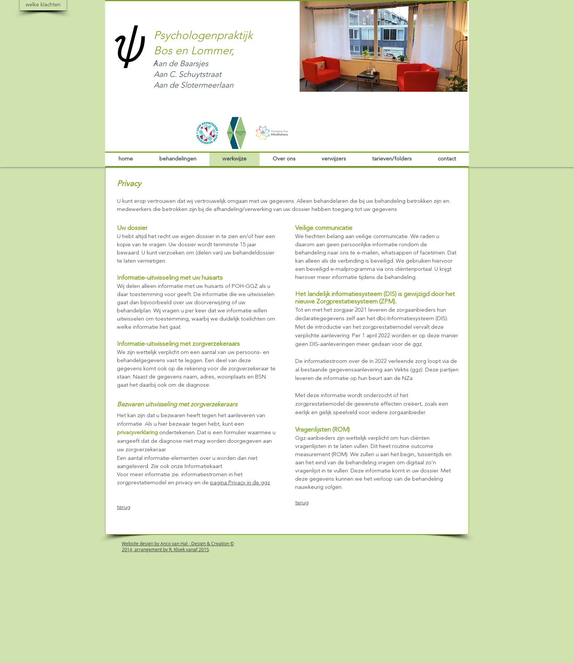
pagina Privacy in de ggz (240, 483)
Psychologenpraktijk (203, 36)
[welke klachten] (43, 5)
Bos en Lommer (192, 51)
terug (123, 507)
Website (130, 543)
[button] (383, 46)
